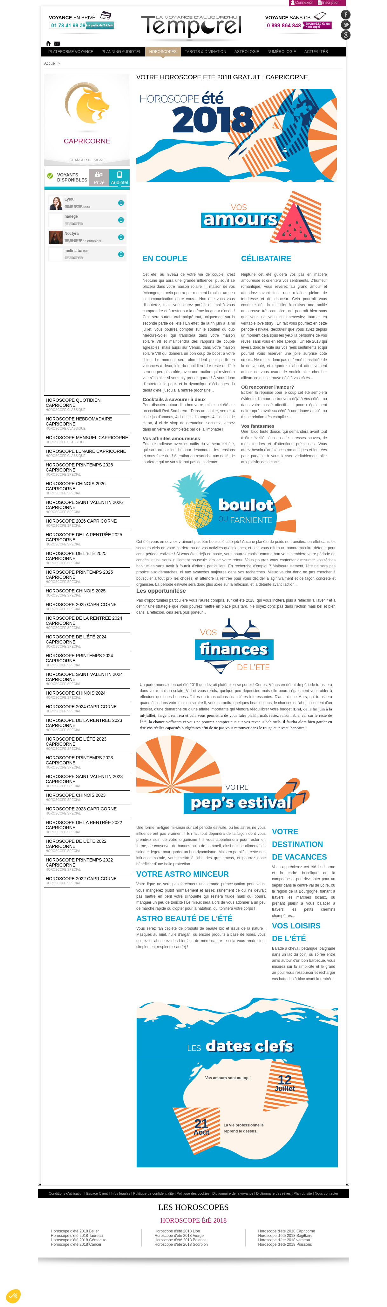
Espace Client (97, 1193)
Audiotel (119, 179)
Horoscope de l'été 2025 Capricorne (87, 558)
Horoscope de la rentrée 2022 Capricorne (87, 827)
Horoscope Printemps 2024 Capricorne (87, 660)
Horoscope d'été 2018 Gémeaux (78, 1240)
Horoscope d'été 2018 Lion (177, 1231)
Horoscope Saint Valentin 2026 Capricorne (87, 507)
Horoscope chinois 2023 (87, 797)
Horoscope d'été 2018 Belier (75, 1231)
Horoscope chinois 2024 (87, 695)
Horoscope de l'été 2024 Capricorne (87, 641)
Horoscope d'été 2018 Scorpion (181, 1244)
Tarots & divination (205, 52)
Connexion (304, 2)
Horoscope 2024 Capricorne (87, 709)
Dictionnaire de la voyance (232, 1193)
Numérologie (282, 52)
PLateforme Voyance (70, 52)
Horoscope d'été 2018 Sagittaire (285, 1235)
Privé (99, 179)
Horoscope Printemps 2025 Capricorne (87, 577)
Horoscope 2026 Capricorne (87, 523)
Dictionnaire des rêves (273, 1193)
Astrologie (246, 52)
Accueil (50, 63)
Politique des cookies (193, 1193)
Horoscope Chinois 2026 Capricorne (87, 488)
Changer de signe (87, 160)
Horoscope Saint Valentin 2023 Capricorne (87, 781)
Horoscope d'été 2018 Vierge (179, 1235)
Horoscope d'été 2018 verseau (284, 1240)
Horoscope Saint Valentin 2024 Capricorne (87, 679)
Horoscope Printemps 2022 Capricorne (87, 864)
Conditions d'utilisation (66, 1193)
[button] (13, 1296)
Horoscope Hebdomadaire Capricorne (87, 423)
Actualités (316, 52)
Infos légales (120, 1193)
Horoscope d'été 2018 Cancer (76, 1244)
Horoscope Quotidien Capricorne (87, 405)
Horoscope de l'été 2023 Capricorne (87, 743)
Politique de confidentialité (153, 1193)
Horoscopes (163, 52)
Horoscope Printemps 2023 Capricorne (87, 762)
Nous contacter (326, 1193)
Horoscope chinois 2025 (87, 593)
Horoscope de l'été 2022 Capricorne (87, 846)
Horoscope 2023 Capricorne (87, 811)
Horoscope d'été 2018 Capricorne (286, 1231)
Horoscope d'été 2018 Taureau (77, 1235)
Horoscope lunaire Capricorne (87, 453)
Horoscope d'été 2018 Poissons (285, 1244)
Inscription (331, 2)
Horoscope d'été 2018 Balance (180, 1240)
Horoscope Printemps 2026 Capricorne (87, 469)
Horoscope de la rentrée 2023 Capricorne (87, 725)
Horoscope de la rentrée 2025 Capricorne (87, 539)
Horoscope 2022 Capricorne (87, 881)
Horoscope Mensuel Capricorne (87, 440)
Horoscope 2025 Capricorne (87, 606)
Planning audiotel (121, 52)
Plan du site (303, 1193)
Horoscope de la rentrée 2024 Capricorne (87, 623)
